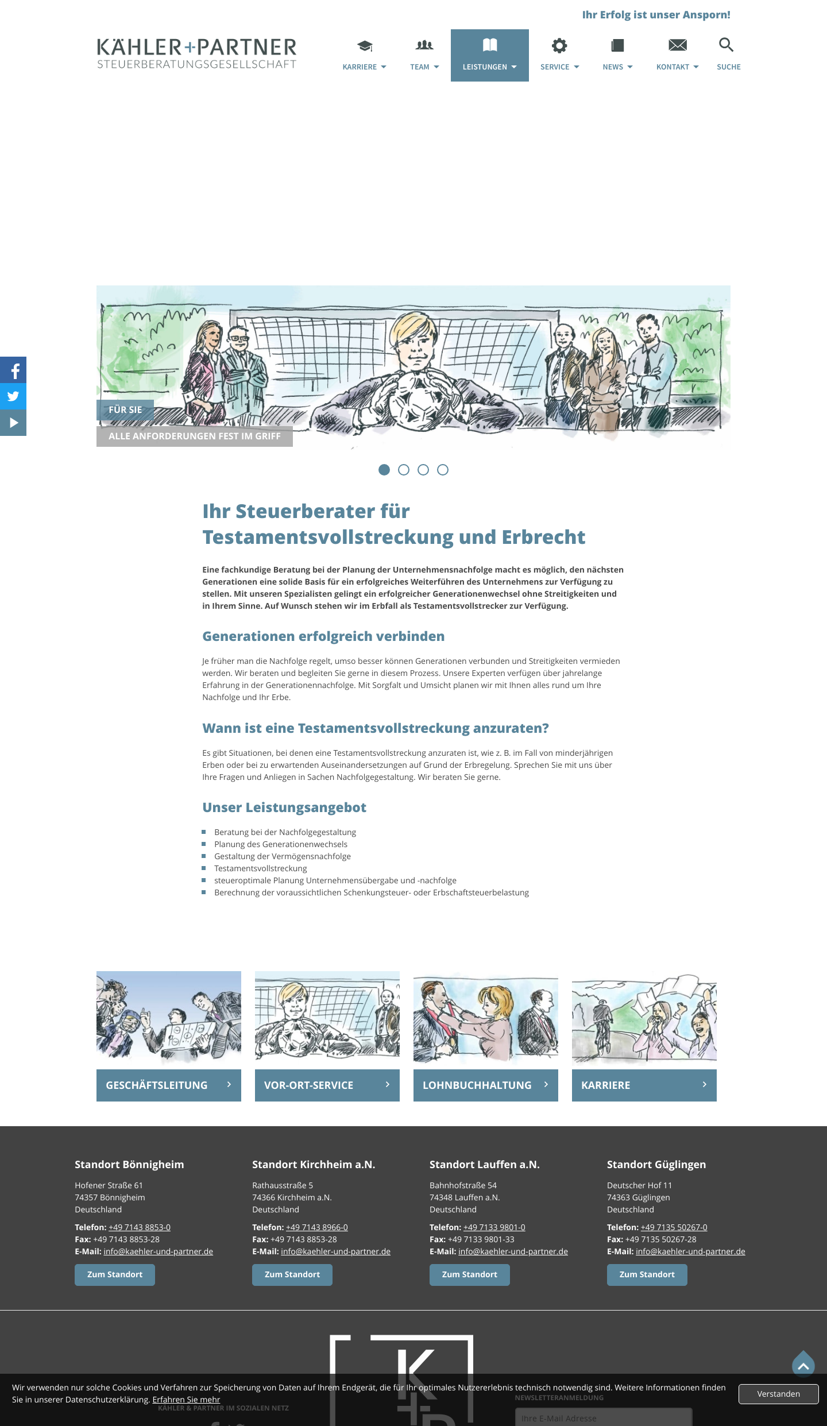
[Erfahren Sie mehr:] (115, 1275)
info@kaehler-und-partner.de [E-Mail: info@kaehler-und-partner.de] (158, 1251)
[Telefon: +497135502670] (674, 1228)
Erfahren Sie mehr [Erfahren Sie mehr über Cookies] (186, 1399)
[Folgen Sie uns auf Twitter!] (13, 396)
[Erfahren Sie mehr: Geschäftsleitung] (168, 1085)
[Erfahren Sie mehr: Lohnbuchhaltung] (485, 1085)
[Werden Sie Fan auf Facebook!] (13, 370)
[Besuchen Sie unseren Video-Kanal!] (13, 422)
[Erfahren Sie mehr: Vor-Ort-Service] (327, 1085)
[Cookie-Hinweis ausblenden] (779, 1394)
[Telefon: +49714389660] (317, 1228)
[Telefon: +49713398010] (494, 1228)
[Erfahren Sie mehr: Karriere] (644, 1085)
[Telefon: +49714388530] (140, 1228)
